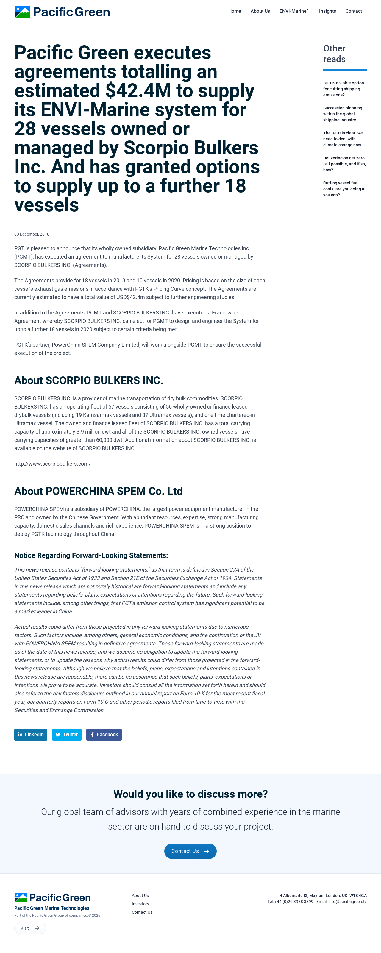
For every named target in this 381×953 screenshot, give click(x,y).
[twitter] (67, 735)
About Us (140, 895)
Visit (30, 928)
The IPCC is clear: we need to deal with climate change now (343, 139)
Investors (140, 904)
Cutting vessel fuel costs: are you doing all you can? (345, 189)
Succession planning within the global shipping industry (342, 114)
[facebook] (104, 735)
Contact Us (190, 851)
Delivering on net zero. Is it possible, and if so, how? (344, 164)
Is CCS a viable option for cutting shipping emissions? (343, 89)
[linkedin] (30, 735)
